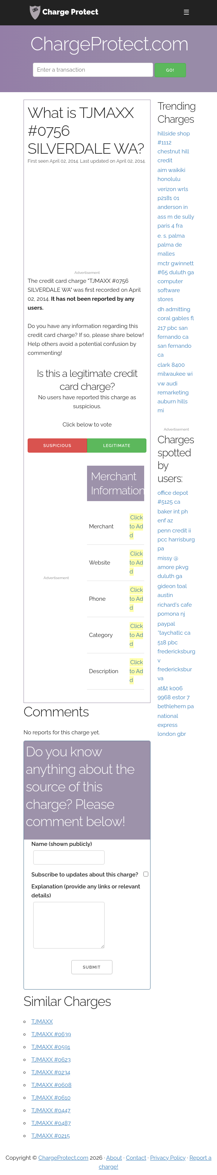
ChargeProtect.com (63, 1157)
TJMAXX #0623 (51, 1059)
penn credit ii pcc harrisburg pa (176, 539)
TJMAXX (42, 1021)
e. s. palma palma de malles (171, 244)
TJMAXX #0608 (51, 1085)
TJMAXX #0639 (51, 1034)
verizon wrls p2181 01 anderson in (173, 198)
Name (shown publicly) (61, 844)
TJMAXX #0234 (50, 1072)
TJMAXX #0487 (51, 1123)
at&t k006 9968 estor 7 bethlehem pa (176, 697)
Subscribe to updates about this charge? (84, 874)
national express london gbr (172, 725)
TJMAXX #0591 (50, 1047)
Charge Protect (64, 12)
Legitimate (116, 445)
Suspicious (57, 445)
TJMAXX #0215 (50, 1135)
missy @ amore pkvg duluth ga (173, 567)
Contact (136, 1157)
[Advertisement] (87, 221)
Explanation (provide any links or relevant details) (85, 891)
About (114, 1157)
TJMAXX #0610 (51, 1097)
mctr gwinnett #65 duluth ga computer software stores (176, 281)
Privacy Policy (168, 1157)
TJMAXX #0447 (51, 1110)
